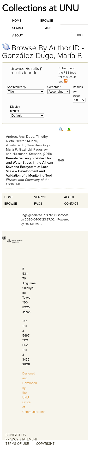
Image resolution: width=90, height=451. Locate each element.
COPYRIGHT (45, 444)
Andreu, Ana (15, 137)
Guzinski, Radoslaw (33, 150)
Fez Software (33, 224)
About (17, 35)
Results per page (78, 91)
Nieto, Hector (15, 141)
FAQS (38, 204)
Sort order (53, 87)
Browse (46, 21)
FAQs (47, 28)
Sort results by (16, 87)
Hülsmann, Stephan (26, 154)
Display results (15, 109)
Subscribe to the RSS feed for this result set (67, 74)
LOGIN (80, 35)
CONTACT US (16, 435)
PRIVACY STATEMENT (22, 439)
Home (16, 21)
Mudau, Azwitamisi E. (22, 143)
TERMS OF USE (17, 444)
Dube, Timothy (37, 137)
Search (18, 28)
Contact (71, 204)
